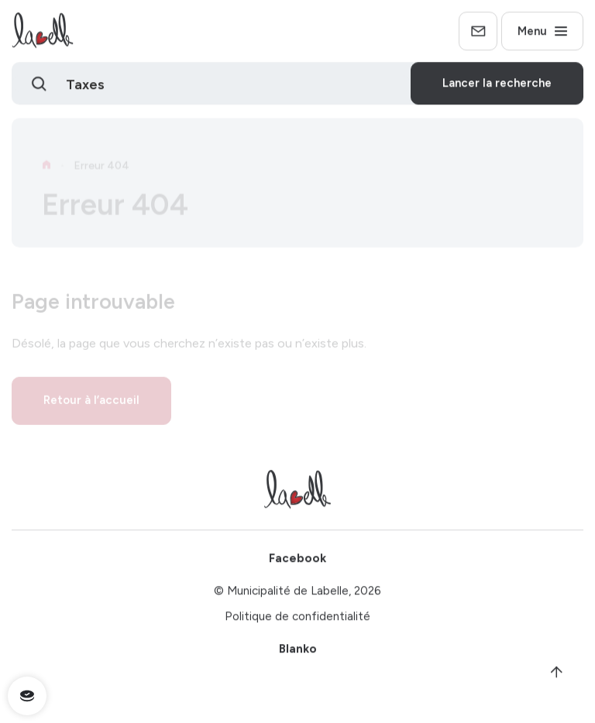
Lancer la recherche (497, 86)
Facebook (297, 561)
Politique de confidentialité (297, 619)
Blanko (298, 652)
